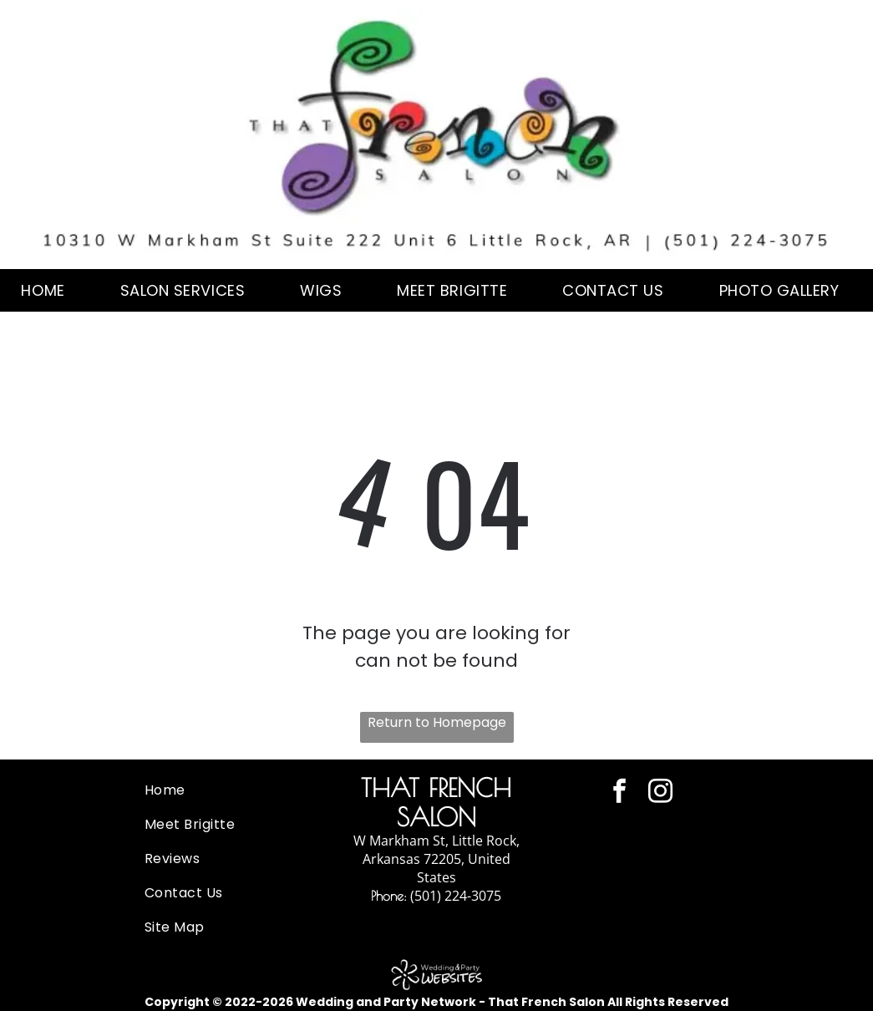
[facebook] (619, 793)
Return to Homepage (437, 722)
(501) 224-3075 (455, 896)
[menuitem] (48, 290)
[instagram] (660, 793)
